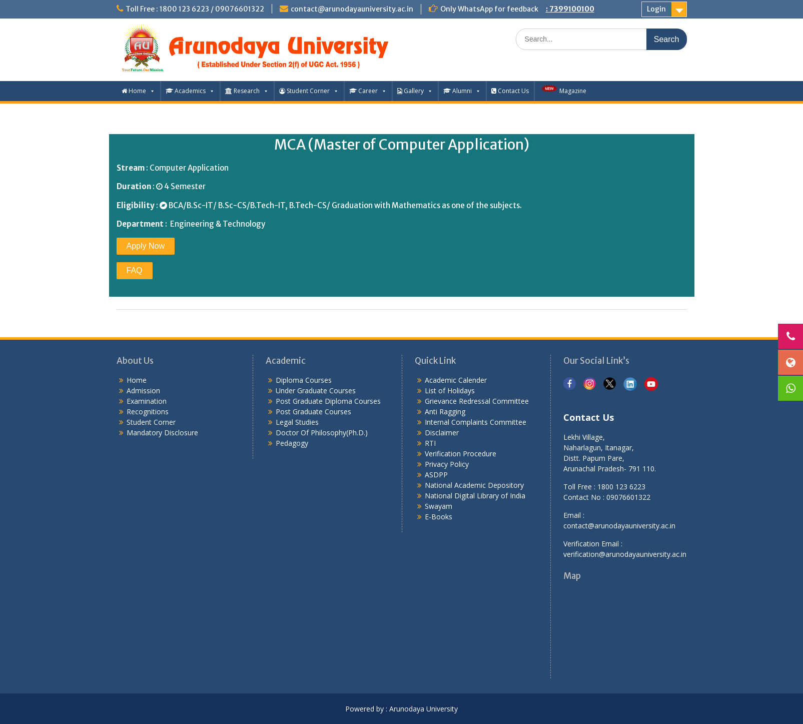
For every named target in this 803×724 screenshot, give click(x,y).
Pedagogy (292, 443)
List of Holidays (450, 390)
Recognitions (148, 411)
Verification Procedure (460, 453)
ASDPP (436, 474)
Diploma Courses (304, 380)
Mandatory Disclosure (162, 432)
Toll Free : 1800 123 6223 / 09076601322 (195, 9)
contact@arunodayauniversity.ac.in (352, 9)
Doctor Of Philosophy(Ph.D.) (322, 432)
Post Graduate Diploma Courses (328, 401)
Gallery (415, 91)
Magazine (562, 89)
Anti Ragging (445, 411)
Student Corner (309, 91)
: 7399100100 (570, 9)
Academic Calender (456, 380)
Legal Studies (297, 422)
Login (656, 9)
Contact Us (510, 91)
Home (138, 91)
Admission (143, 390)
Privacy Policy (447, 464)
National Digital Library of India (475, 495)
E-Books (438, 516)
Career (368, 91)
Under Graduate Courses (316, 390)
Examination (147, 401)
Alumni (462, 91)
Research (247, 91)
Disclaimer (442, 432)
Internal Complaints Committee (475, 422)
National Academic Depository (474, 485)
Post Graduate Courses (313, 411)
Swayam (438, 506)
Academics (190, 91)
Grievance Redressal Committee (477, 401)
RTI (430, 443)
